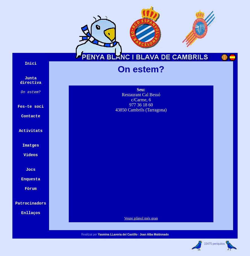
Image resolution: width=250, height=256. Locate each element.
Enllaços (30, 213)
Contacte (30, 116)
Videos (31, 155)
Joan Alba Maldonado (154, 234)
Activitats (31, 131)
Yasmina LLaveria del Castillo (118, 234)
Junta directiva (30, 80)
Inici (31, 63)
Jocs (31, 169)
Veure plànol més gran (141, 218)
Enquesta (30, 179)
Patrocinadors (30, 203)
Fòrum (31, 189)
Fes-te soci (31, 106)
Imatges (31, 145)
